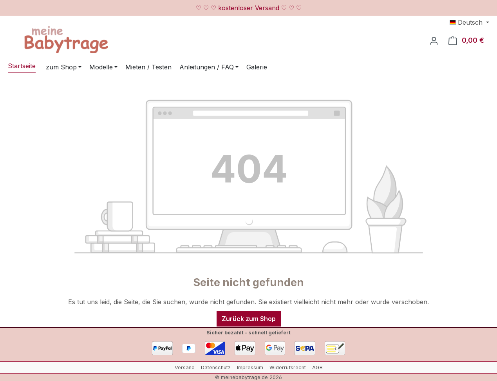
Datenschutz (216, 367)
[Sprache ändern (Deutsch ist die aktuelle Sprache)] (469, 22)
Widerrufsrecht (287, 367)
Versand (185, 367)
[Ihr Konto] (434, 40)
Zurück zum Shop (249, 319)
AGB (317, 367)
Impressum (250, 367)
